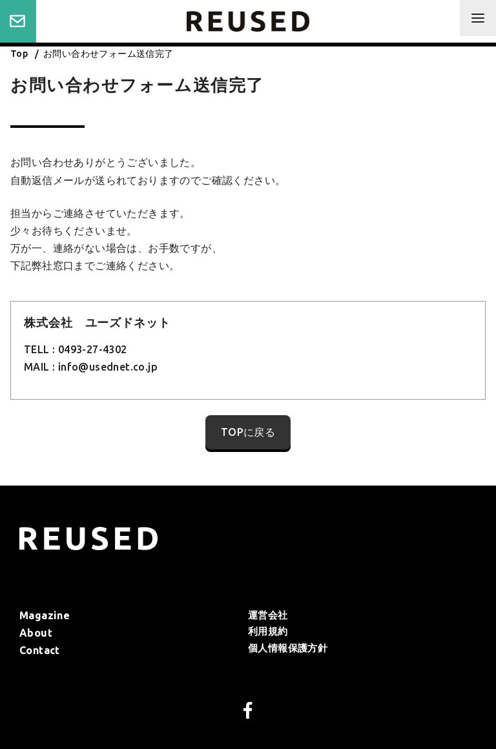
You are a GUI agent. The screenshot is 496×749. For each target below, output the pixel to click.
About (35, 633)
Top (20, 53)
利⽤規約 (268, 631)
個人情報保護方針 (287, 647)
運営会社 (268, 615)
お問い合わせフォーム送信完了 (108, 53)
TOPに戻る (248, 432)
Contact (18, 21)
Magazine (44, 615)
